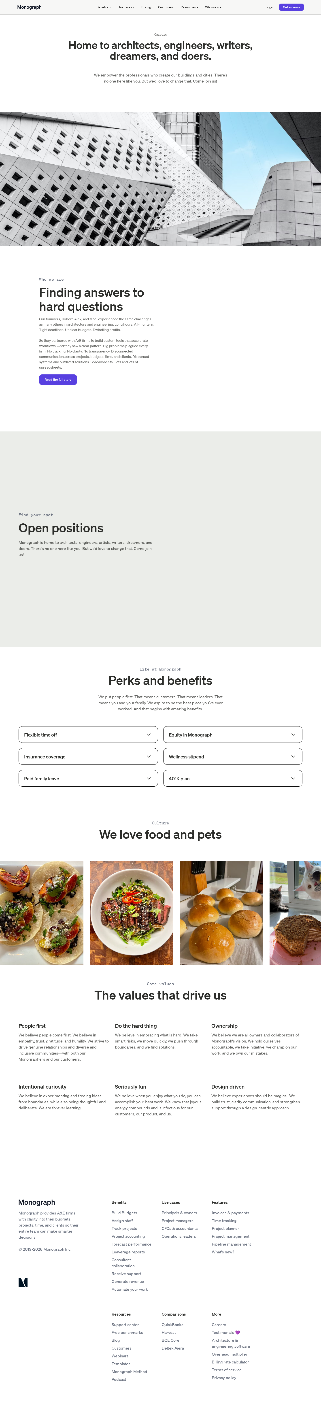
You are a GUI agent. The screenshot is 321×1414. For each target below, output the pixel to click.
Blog (116, 1340)
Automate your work (130, 1289)
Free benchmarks (127, 1332)
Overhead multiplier (229, 1354)
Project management (230, 1236)
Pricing (146, 7)
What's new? (223, 1251)
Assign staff (122, 1220)
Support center (125, 1324)
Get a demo (291, 7)
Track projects (124, 1228)
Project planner (225, 1228)
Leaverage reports (128, 1251)
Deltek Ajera (173, 1348)
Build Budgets (124, 1212)
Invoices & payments (230, 1212)
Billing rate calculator (230, 1361)
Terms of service (227, 1369)
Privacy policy (224, 1377)
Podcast (119, 1379)
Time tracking (224, 1220)
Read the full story (58, 380)
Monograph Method (129, 1371)
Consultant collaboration (123, 1262)
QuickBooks (172, 1324)
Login (270, 7)
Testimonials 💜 (226, 1332)
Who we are (213, 7)
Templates (121, 1363)
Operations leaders (179, 1236)
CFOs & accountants (180, 1228)
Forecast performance (131, 1244)
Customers (166, 7)
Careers (219, 1324)
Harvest (169, 1332)
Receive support (126, 1273)
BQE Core (170, 1340)
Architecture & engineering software (231, 1343)
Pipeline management (231, 1244)
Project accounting (128, 1236)
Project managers (177, 1220)
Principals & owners (179, 1212)
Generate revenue (128, 1281)
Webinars (120, 1355)
